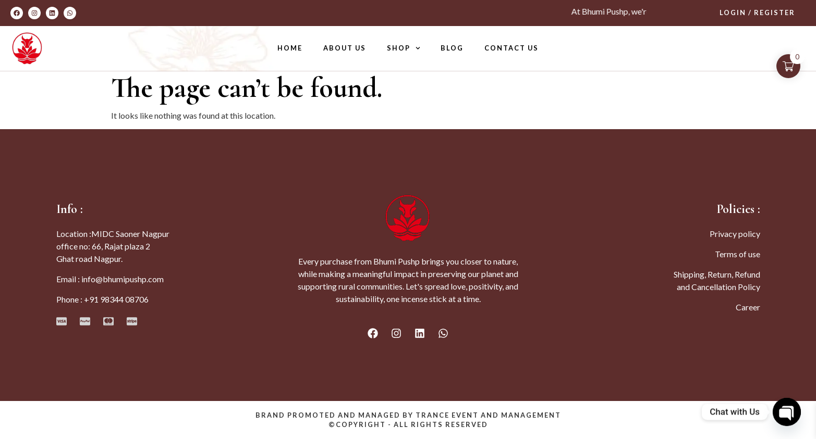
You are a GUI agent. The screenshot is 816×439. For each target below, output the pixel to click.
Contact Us (511, 48)
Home (289, 48)
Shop (403, 48)
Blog (452, 48)
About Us (344, 48)
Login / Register (757, 12)
